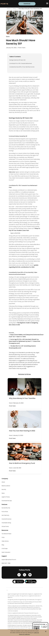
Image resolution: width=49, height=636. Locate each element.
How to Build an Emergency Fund (22, 463)
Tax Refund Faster (6, 533)
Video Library (5, 541)
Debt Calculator (6, 552)
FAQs (3, 537)
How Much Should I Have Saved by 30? (30, 8)
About (3, 482)
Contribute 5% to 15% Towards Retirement (20, 63)
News (3, 493)
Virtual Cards (5, 526)
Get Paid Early (5, 515)
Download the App (7, 500)
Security (4, 489)
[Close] (46, 624)
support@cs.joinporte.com (9, 559)
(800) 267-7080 (6, 563)
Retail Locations (6, 486)
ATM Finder (5, 548)
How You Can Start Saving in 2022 (22, 431)
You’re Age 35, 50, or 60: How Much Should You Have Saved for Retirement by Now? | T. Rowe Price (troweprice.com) (24, 341)
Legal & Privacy (6, 497)
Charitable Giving (6, 523)
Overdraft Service (6, 519)
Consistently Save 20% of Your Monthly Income (21, 67)
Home (9, 8)
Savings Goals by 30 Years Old (17, 60)
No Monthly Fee (6, 508)
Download (27, 4)
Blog (14, 8)
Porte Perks (5, 511)
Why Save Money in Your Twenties (22, 398)
